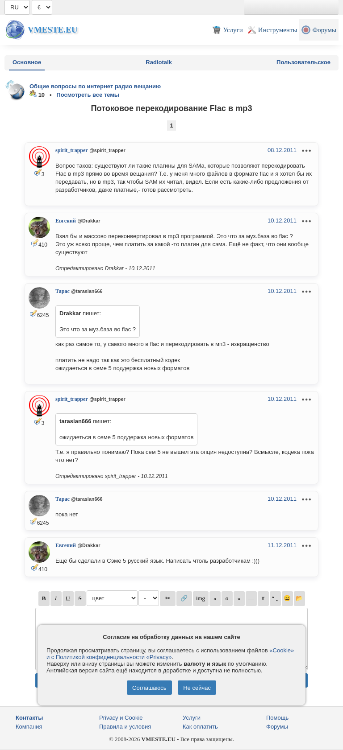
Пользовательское (303, 62)
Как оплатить (200, 726)
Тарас (62, 291)
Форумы (277, 726)
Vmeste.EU (52, 29)
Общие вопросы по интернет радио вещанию (95, 86)
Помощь (277, 717)
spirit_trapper (71, 150)
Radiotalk (159, 62)
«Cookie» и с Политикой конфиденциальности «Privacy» (170, 653)
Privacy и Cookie (121, 717)
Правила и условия (125, 726)
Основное (27, 62)
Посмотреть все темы (87, 94)
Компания (29, 726)
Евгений (65, 221)
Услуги (192, 717)
